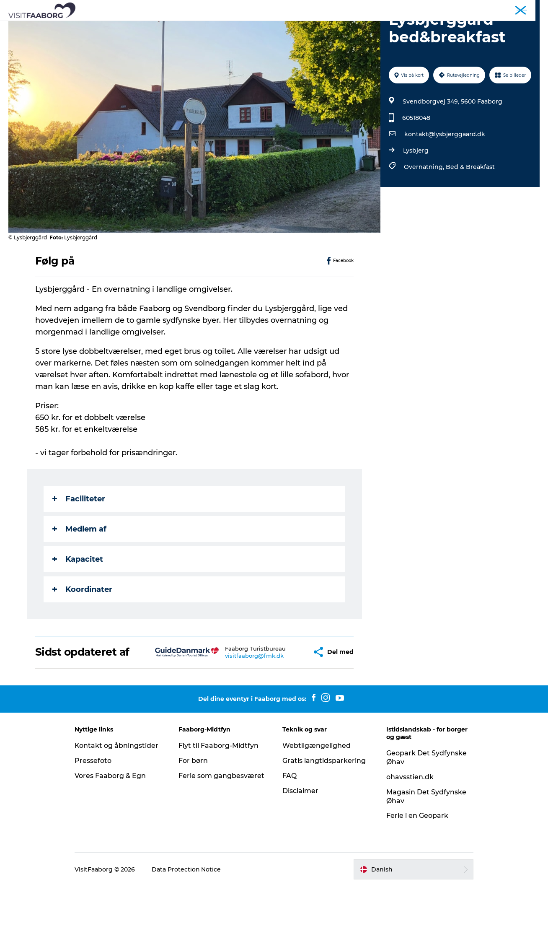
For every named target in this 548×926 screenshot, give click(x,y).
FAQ (289, 816)
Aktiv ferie (312, 27)
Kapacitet (77, 599)
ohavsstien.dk (409, 817)
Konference (484, 8)
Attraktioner (188, 27)
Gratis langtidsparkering (324, 800)
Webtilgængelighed (316, 785)
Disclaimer (300, 831)
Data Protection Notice (188, 909)
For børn (194, 800)
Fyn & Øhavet (523, 8)
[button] (285, 692)
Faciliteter (78, 538)
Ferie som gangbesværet (222, 816)
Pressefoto (94, 800)
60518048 (416, 157)
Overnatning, (425, 206)
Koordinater (82, 629)
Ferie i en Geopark (416, 856)
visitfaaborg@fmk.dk (234, 695)
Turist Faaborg (443, 8)
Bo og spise (138, 27)
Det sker (415, 27)
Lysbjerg (416, 190)
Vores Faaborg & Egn (111, 816)
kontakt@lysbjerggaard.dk (444, 174)
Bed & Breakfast (470, 206)
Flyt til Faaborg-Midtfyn (219, 785)
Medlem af (79, 568)
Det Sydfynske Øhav (252, 27)
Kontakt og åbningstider (118, 785)
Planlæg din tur (364, 27)
